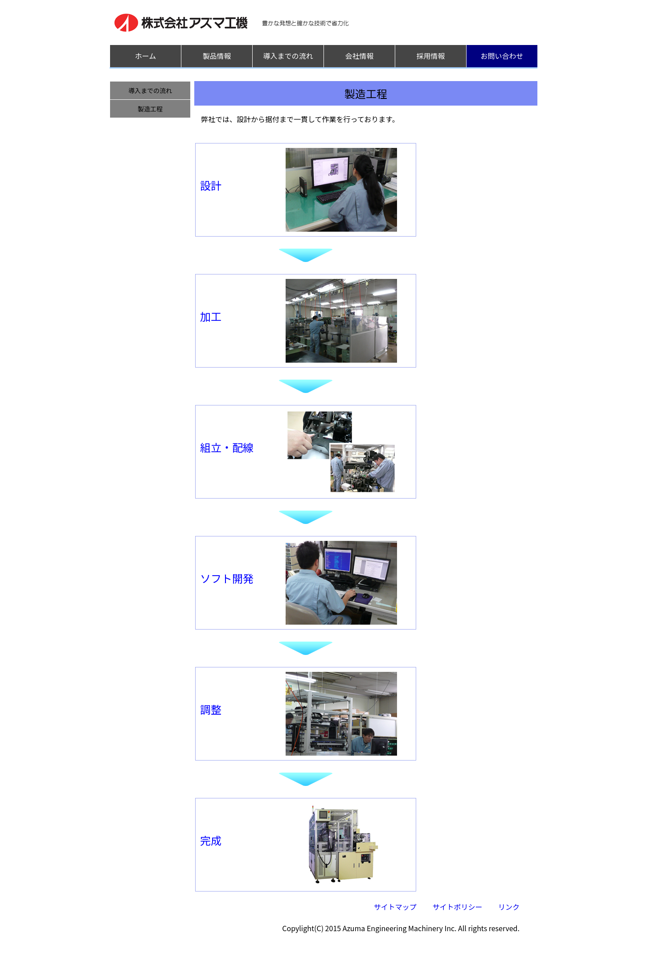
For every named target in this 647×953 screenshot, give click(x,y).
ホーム (145, 55)
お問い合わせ (501, 55)
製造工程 (150, 108)
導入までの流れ (288, 55)
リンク (509, 906)
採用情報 (430, 55)
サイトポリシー (457, 906)
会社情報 (359, 55)
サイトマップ (395, 906)
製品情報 (216, 55)
